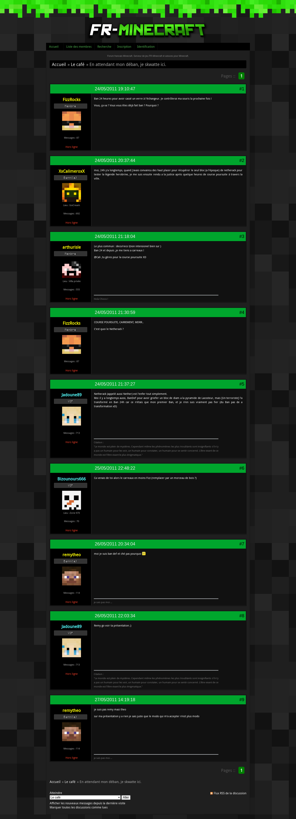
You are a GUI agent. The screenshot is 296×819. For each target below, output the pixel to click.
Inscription (124, 46)
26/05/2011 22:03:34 (115, 615)
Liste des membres (79, 46)
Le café (77, 64)
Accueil (54, 46)
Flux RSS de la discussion (230, 793)
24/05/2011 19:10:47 (115, 88)
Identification (146, 46)
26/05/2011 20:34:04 (115, 543)
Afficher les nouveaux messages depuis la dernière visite (87, 803)
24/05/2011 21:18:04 (115, 236)
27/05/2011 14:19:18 (115, 699)
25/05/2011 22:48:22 (115, 468)
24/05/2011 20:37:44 (115, 160)
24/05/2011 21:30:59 (115, 312)
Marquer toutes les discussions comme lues (79, 807)
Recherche (104, 46)
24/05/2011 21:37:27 (115, 384)
